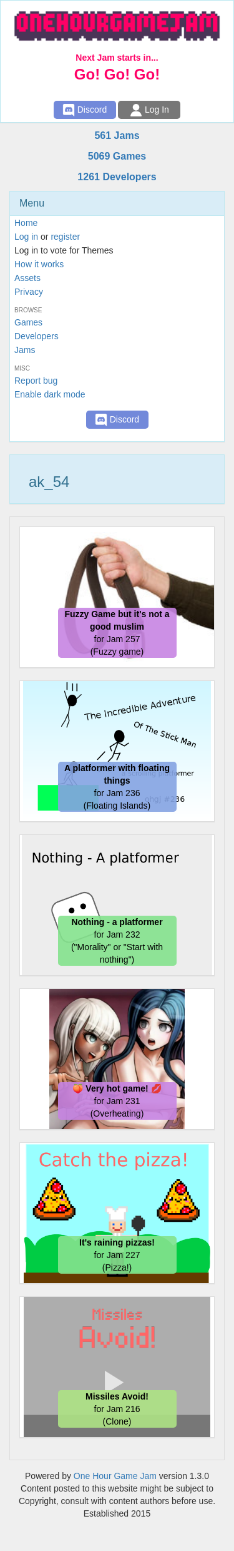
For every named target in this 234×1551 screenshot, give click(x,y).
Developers (36, 336)
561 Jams (116, 135)
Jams (24, 350)
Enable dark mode (49, 394)
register (65, 237)
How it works (39, 264)
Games (28, 322)
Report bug (35, 381)
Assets (27, 278)
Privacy (28, 292)
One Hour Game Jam (115, 1476)
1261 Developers (116, 176)
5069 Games (117, 156)
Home (25, 223)
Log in (26, 237)
